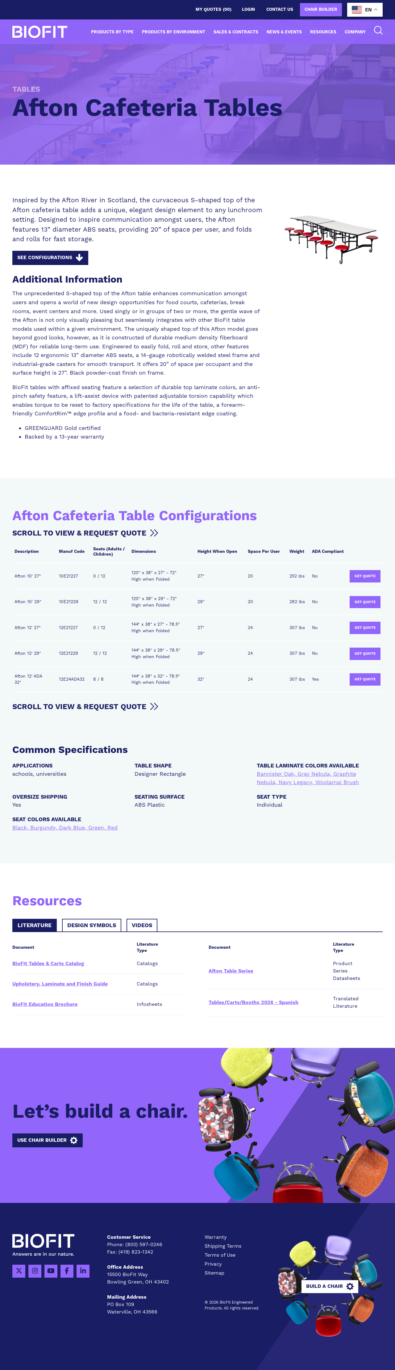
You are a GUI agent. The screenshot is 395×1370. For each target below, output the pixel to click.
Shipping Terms (223, 1246)
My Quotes (213, 9)
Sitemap (214, 1273)
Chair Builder (321, 9)
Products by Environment (173, 32)
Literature (35, 925)
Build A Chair (330, 1286)
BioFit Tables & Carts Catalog (48, 963)
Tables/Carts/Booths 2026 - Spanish (253, 1002)
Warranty (216, 1237)
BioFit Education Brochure (44, 1004)
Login (248, 9)
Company (355, 32)
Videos (142, 925)
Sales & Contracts (236, 32)
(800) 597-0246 (143, 1245)
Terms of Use (220, 1255)
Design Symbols (91, 925)
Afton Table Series (231, 971)
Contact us (279, 9)
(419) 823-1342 (135, 1252)
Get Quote (365, 576)
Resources (323, 32)
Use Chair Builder (47, 1140)
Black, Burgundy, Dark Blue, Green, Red (65, 827)
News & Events (284, 32)
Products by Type (112, 32)
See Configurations (50, 258)
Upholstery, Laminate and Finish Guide (60, 984)
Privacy (213, 1264)
